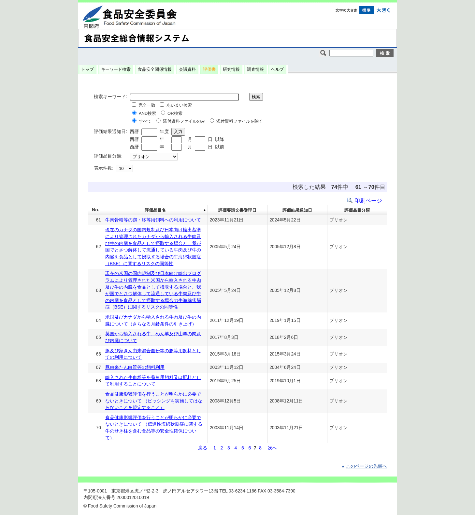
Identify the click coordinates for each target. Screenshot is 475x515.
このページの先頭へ (366, 466)
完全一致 (146, 105)
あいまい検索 (179, 105)
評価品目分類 (357, 210)
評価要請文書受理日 (237, 210)
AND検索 (147, 113)
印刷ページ (368, 201)
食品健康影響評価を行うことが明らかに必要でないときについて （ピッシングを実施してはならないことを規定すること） (153, 401)
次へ (272, 448)
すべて (145, 121)
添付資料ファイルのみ (184, 121)
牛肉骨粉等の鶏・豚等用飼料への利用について (153, 220)
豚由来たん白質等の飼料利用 (135, 367)
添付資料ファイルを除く (239, 121)
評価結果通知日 (297, 210)
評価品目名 (155, 210)
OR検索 (174, 113)
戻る (202, 448)
